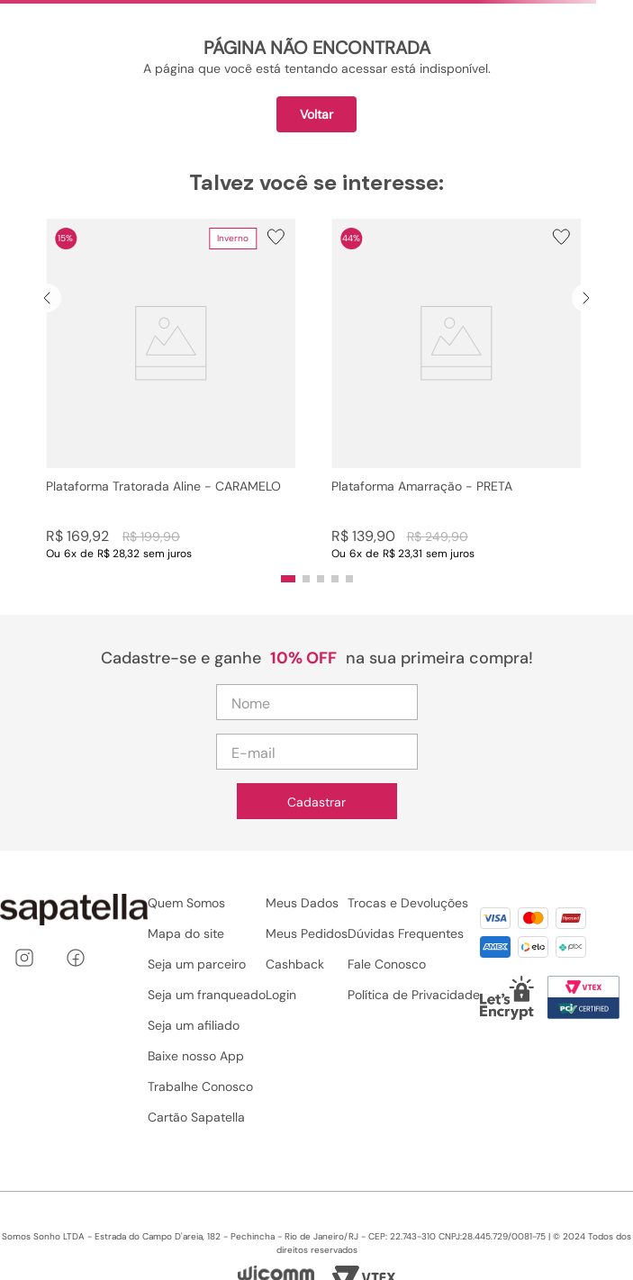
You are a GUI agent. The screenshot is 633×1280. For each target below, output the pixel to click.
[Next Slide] (586, 298)
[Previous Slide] (46, 298)
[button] (170, 390)
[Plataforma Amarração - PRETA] (456, 390)
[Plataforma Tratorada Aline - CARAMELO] (170, 390)
